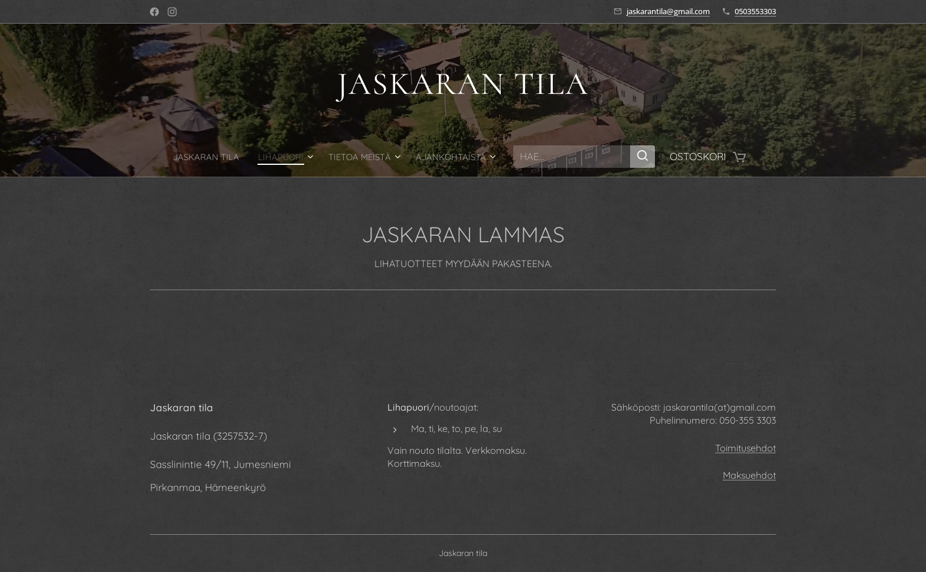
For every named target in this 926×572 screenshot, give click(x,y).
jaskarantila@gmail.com (668, 11)
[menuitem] (224, 156)
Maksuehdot (749, 475)
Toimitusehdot (745, 448)
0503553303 (755, 11)
